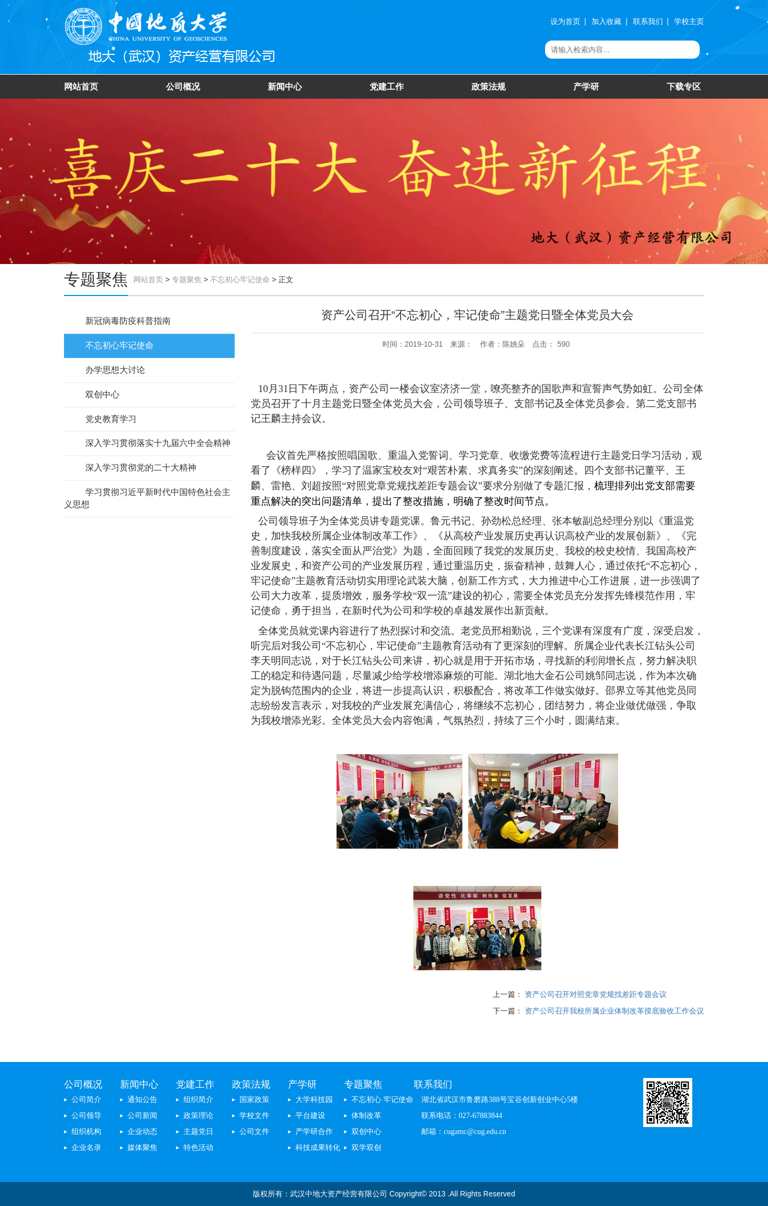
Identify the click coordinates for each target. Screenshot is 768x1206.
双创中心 (102, 394)
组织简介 (198, 1100)
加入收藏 (606, 22)
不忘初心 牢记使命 (382, 1100)
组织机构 (86, 1132)
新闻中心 (285, 86)
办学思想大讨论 (115, 369)
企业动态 (142, 1132)
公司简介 (86, 1100)
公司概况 (183, 86)
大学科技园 (314, 1100)
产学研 (586, 86)
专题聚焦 (187, 280)
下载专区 (684, 86)
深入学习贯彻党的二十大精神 (140, 467)
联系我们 (648, 22)
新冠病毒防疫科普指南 (128, 320)
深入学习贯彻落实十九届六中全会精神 (157, 443)
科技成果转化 (317, 1148)
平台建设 (310, 1116)
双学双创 (366, 1148)
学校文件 (254, 1116)
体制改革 (366, 1116)
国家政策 (254, 1100)
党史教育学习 (111, 419)
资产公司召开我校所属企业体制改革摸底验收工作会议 (614, 1011)
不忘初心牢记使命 (240, 280)
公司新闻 (142, 1116)
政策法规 (488, 86)
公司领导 (86, 1116)
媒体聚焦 (142, 1148)
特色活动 (198, 1148)
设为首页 (565, 22)
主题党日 (198, 1132)
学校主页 (689, 22)
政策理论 (198, 1116)
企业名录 (86, 1148)
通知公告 (142, 1100)
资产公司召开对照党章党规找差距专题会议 (596, 995)
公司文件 (254, 1132)
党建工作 (387, 86)
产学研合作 (314, 1132)
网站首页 (81, 86)
